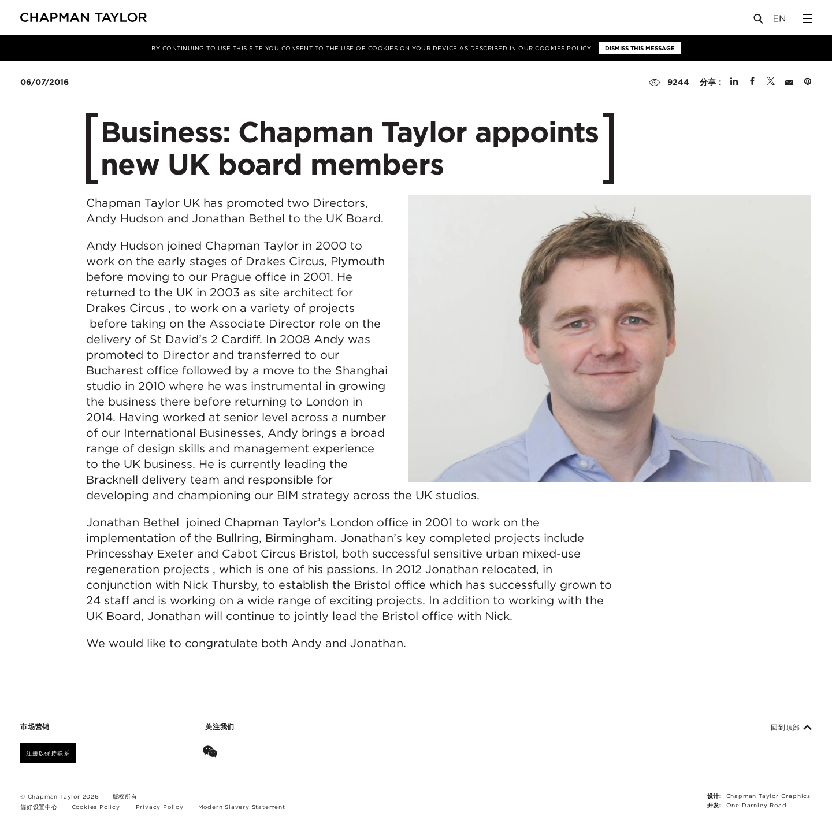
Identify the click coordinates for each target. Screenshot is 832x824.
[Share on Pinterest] (808, 82)
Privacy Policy (160, 806)
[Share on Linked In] (734, 82)
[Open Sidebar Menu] (807, 18)
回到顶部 (791, 727)
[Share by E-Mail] (789, 82)
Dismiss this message (640, 47)
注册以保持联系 (48, 752)
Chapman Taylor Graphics (768, 795)
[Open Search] (759, 21)
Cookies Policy (563, 47)
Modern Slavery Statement (241, 806)
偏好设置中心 (39, 806)
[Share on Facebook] (752, 82)
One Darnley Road (756, 804)
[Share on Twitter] (771, 82)
